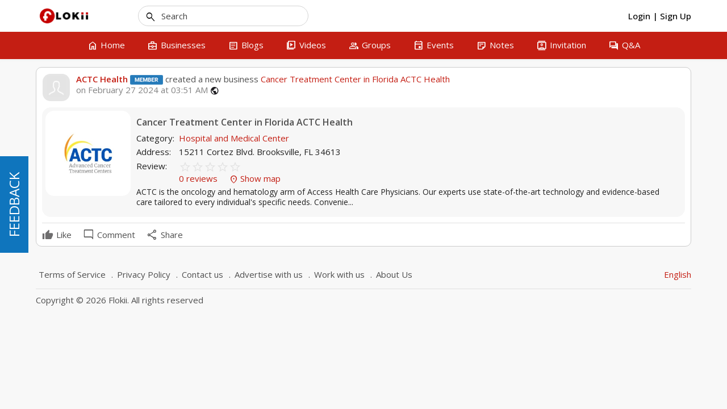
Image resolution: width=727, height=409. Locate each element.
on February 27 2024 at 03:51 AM (142, 90)
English (677, 274)
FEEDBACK (14, 204)
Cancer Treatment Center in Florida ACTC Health (354, 79)
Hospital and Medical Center (234, 138)
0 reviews (199, 178)
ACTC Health (102, 79)
